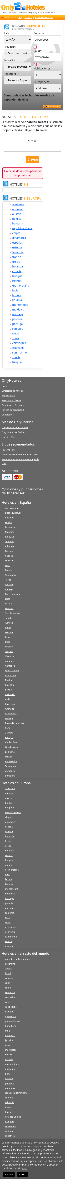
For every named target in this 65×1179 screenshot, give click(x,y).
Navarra (9, 608)
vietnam (9, 1131)
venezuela (10, 1126)
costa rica (10, 997)
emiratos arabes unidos (17, 959)
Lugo (7, 641)
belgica (17, 219)
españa (17, 242)
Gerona (9, 632)
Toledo (8, 617)
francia (16, 257)
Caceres (9, 589)
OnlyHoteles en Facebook (15, 427)
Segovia (9, 651)
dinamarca (19, 238)
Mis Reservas (8, 395)
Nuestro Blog (8, 437)
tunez (8, 1107)
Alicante (9, 584)
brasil (8, 973)
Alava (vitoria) (12, 508)
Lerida (8, 603)
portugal (17, 324)
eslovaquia (19, 343)
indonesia (10, 1035)
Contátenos (8, 414)
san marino (19, 352)
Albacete (9, 546)
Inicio (4, 385)
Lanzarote (10, 527)
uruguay (9, 1121)
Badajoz (9, 737)
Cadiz (8, 627)
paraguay (10, 1088)
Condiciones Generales (13, 405)
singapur (9, 1097)
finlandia (17, 252)
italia (15, 290)
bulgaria (17, 223)
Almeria (9, 622)
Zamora (9, 732)
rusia (15, 333)
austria (16, 214)
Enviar (33, 159)
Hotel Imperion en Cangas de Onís (19, 454)
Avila (7, 699)
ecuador (9, 1011)
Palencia (9, 684)
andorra (17, 209)
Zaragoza (10, 770)
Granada (9, 708)
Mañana (28, 17)
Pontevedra (11, 761)
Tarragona (10, 766)
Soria (8, 727)
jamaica (9, 1040)
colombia (10, 992)
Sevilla (8, 689)
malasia (9, 1059)
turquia (17, 362)
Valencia (9, 656)
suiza (15, 338)
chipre (16, 233)
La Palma (10, 751)
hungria (17, 276)
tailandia (9, 1102)
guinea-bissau (12, 1021)
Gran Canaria (12, 670)
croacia (16, 271)
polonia (17, 319)
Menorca (9, 531)
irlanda (16, 281)
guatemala (10, 1016)
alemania (18, 204)
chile (7, 982)
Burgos (9, 551)
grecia (16, 262)
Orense (9, 646)
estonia (17, 247)
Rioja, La (9, 536)
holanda (17, 266)
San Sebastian (12, 613)
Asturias (9, 660)
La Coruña (10, 675)
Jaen (7, 637)
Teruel (8, 579)
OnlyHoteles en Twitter (13, 432)
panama (9, 1083)
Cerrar (23, 1174)
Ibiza (7, 598)
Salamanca (10, 574)
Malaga (9, 718)
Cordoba (9, 517)
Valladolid (10, 694)
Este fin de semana (44, 17)
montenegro (20, 305)
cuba (7, 1002)
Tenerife (9, 541)
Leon (7, 565)
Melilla (8, 756)
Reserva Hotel (9, 449)
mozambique (12, 1064)
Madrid (9, 680)
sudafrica (10, 1135)
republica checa (22, 228)
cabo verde (11, 1006)
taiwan (8, 1111)
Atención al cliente (11, 400)
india (7, 1030)
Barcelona (10, 775)
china (8, 987)
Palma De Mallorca (14, 723)
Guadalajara (11, 747)
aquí (24, 1168)
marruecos (10, 1049)
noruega (17, 314)
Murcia (8, 570)
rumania (17, 328)
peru (7, 1073)
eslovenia (18, 348)
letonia (16, 295)
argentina (10, 963)
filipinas (9, 1078)
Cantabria (10, 665)
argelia (8, 968)
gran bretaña (20, 285)
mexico (9, 1054)
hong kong (10, 1025)
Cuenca (9, 555)
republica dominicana (16, 1092)
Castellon (10, 703)
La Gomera (11, 713)
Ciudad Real (11, 742)
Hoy (20, 17)
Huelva (8, 522)
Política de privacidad (13, 409)
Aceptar (8, 1174)
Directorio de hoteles (12, 390)
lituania (17, 300)
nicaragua (10, 1068)
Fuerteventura (12, 594)
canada (9, 978)
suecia (16, 357)
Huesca (9, 560)
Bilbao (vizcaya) (13, 512)
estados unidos (13, 1116)
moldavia (18, 309)
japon (8, 1045)
